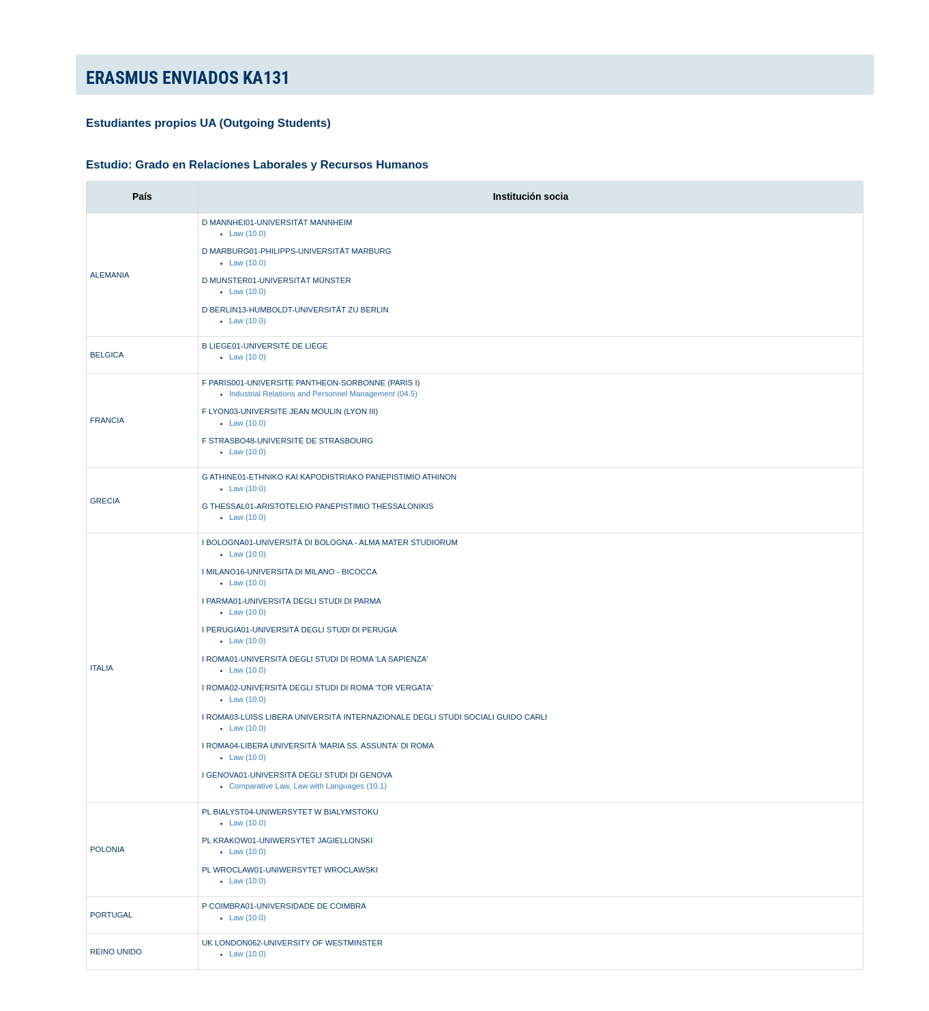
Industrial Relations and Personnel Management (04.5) (323, 394)
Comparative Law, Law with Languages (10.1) (308, 786)
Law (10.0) (247, 233)
